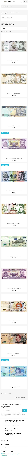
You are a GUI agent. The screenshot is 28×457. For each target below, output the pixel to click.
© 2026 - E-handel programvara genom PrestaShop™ (10, 454)
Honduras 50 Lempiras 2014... (14, 126)
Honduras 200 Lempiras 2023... (14, 386)
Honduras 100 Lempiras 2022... (14, 321)
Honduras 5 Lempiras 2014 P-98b (14, 191)
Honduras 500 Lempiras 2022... (14, 353)
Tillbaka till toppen (20, 397)
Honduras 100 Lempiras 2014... (14, 93)
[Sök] (14, 6)
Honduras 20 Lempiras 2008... (14, 61)
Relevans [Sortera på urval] (14, 28)
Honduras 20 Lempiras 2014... (14, 223)
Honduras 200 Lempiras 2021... (14, 256)
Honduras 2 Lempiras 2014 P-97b (14, 158)
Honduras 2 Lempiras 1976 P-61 (14, 288)
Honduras (7, 18)
